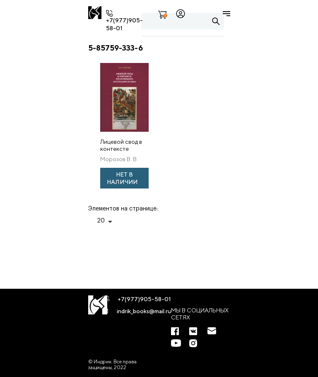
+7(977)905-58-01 (144, 299)
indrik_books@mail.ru (144, 311)
